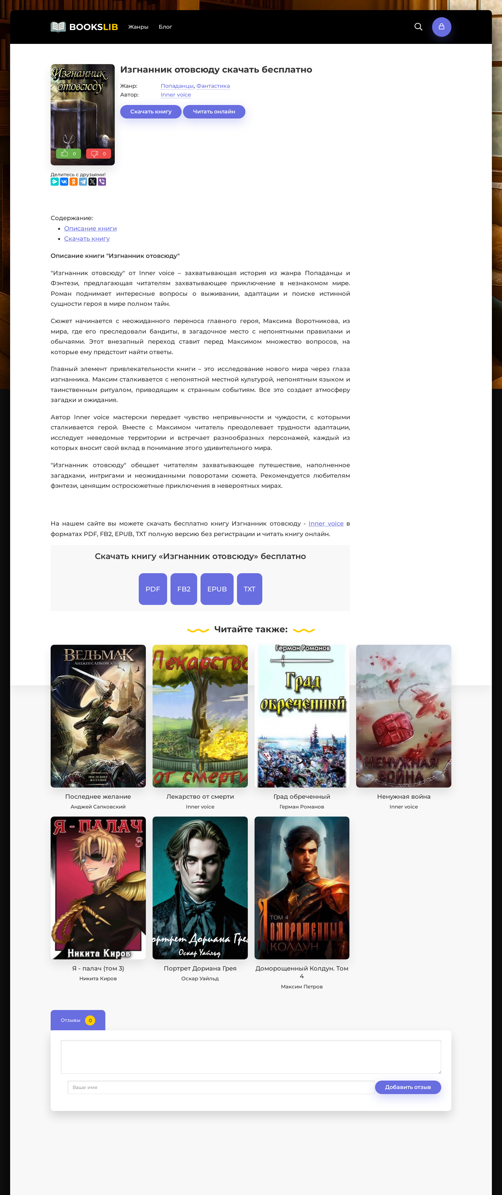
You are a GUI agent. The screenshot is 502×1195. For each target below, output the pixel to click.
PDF (153, 589)
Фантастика (213, 86)
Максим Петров (302, 986)
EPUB (217, 589)
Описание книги (90, 228)
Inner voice (176, 94)
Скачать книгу (150, 111)
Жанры (138, 27)
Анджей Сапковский (98, 806)
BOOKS (93, 27)
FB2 (183, 589)
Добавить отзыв (94, 1087)
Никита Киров (98, 978)
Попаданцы (177, 86)
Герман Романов (302, 806)
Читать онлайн (214, 111)
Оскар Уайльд (200, 978)
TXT (250, 589)
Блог (165, 27)
